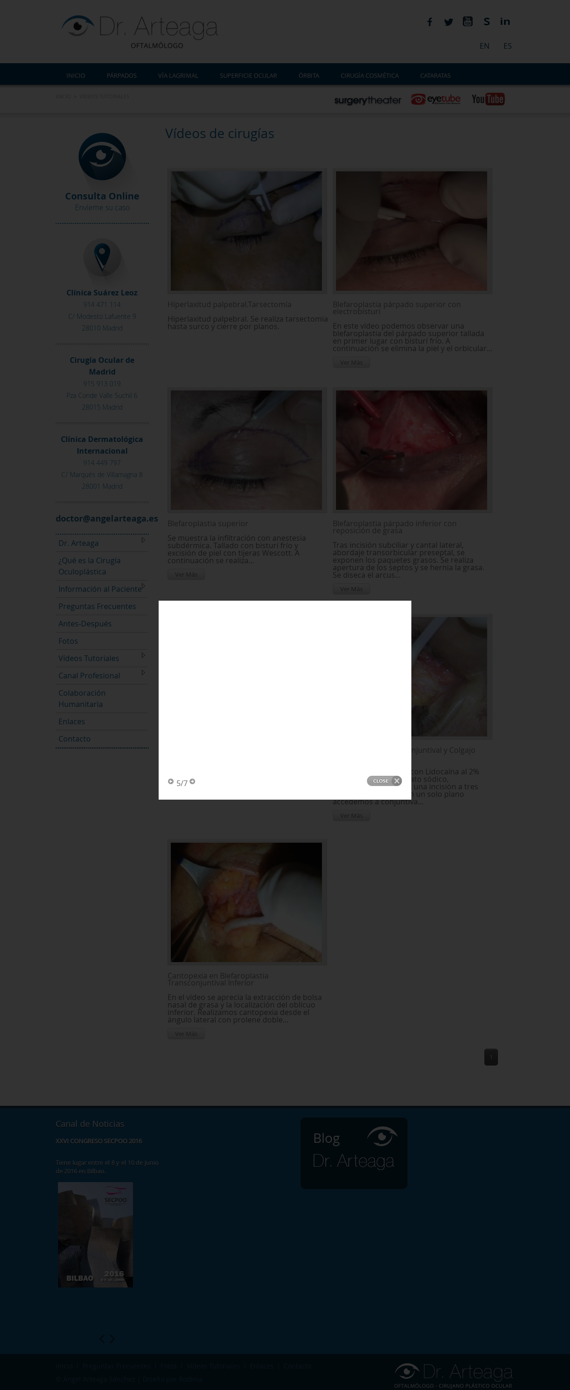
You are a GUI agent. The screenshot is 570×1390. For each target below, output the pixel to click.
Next (193, 255)
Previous (171, 255)
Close (384, 255)
